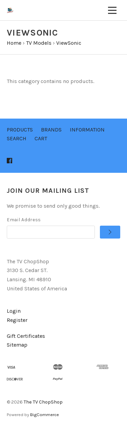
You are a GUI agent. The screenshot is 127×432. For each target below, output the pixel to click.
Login (14, 311)
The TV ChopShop (43, 402)
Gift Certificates (26, 336)
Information (87, 129)
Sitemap (17, 345)
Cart (41, 138)
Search (16, 138)
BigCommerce (44, 414)
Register (17, 320)
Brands (51, 129)
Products (20, 129)
